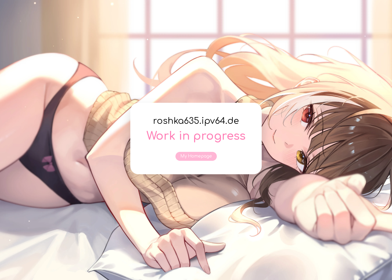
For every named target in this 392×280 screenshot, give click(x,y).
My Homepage (196, 156)
